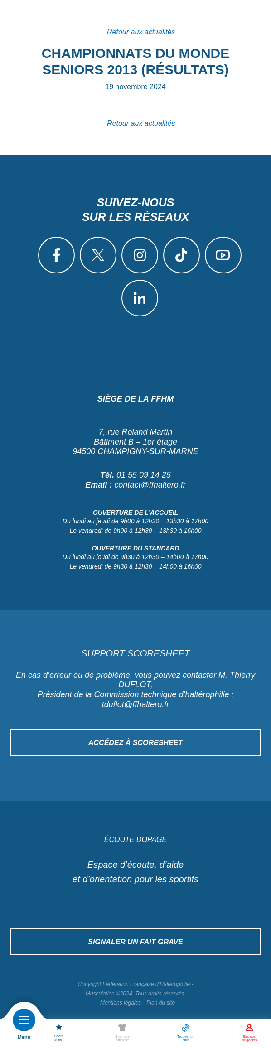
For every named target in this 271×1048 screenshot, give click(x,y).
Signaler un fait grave (135, 942)
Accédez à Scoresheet (135, 743)
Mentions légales (120, 1003)
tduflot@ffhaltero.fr (135, 704)
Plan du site (160, 1003)
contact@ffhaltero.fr (149, 484)
